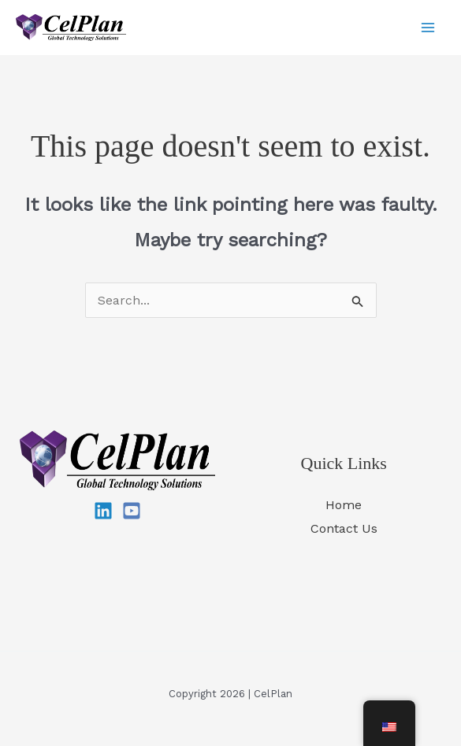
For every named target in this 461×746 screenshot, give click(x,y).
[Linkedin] (103, 510)
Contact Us (343, 528)
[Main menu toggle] (428, 27)
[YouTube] (131, 510)
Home (343, 504)
